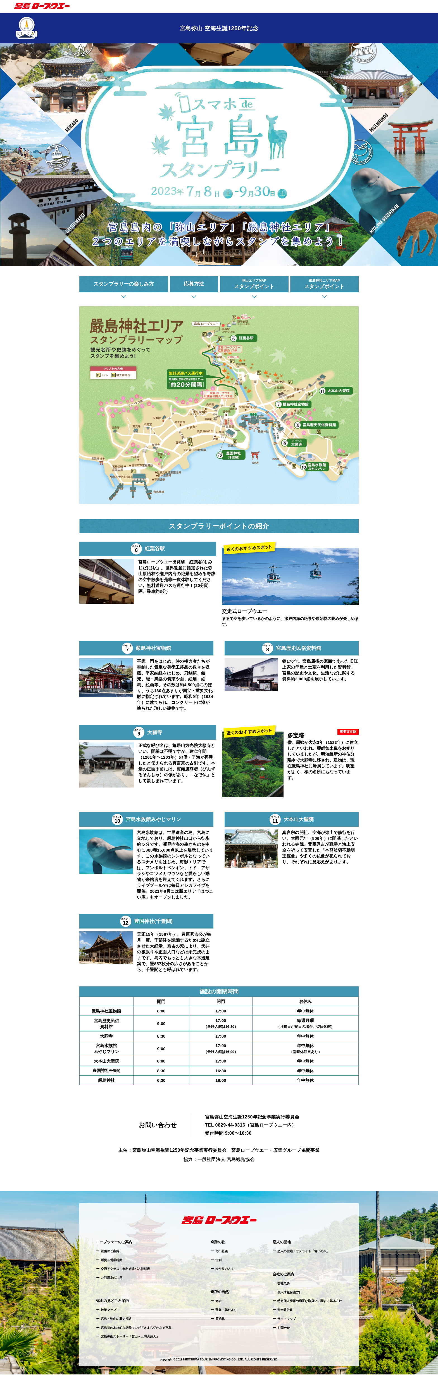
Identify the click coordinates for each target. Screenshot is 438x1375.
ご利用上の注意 (111, 1278)
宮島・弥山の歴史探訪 (116, 1319)
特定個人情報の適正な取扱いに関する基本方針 (309, 1301)
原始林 (220, 1319)
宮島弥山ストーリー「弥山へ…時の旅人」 (130, 1337)
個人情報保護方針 (289, 1292)
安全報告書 (285, 1310)
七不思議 (221, 1251)
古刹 (218, 1260)
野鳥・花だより (226, 1310)
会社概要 (283, 1283)
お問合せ (283, 1328)
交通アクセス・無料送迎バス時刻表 (125, 1269)
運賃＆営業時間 (111, 1260)
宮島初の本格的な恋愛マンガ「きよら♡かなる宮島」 (138, 1328)
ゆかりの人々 (224, 1269)
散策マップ (108, 1310)
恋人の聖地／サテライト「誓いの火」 (303, 1251)
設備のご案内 (110, 1251)
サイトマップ (286, 1319)
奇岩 (218, 1301)
